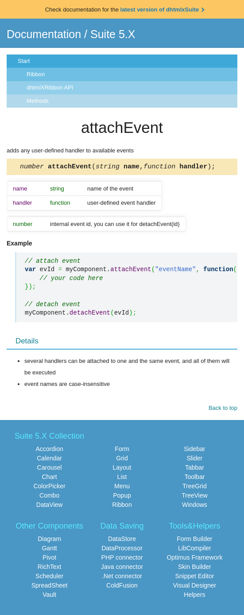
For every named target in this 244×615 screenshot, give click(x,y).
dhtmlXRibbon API (50, 87)
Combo (49, 496)
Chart (49, 478)
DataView (49, 506)
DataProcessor (122, 549)
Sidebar (194, 450)
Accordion (49, 450)
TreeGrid (194, 487)
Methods (38, 100)
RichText (50, 568)
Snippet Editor (194, 577)
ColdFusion (122, 586)
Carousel (49, 468)
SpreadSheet (49, 586)
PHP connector (122, 558)
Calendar (49, 459)
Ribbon (36, 74)
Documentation (44, 34)
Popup (122, 496)
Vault (49, 595)
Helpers (194, 595)
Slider (194, 459)
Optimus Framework (194, 558)
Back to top (223, 409)
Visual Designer (194, 586)
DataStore (122, 540)
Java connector (122, 568)
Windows (194, 506)
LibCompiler (194, 549)
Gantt (49, 549)
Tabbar (194, 468)
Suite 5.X (112, 34)
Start (24, 61)
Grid (122, 459)
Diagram (49, 540)
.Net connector (122, 577)
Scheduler (49, 577)
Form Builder (194, 540)
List (122, 478)
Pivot (49, 558)
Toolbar (194, 478)
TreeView (194, 496)
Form (122, 450)
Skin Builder (194, 568)
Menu (122, 487)
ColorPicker (49, 487)
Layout (121, 468)
